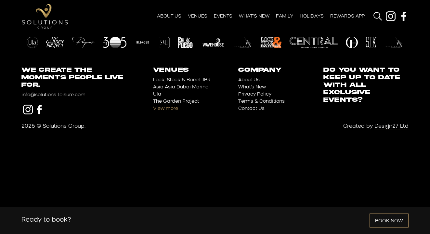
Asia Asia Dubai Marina (181, 87)
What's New (252, 87)
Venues (197, 16)
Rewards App (347, 16)
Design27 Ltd (391, 126)
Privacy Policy (254, 94)
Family (284, 16)
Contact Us (251, 108)
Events (223, 16)
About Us (169, 16)
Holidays (312, 16)
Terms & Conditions (261, 101)
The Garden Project (176, 101)
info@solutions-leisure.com (53, 95)
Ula (157, 94)
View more (165, 108)
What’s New (254, 16)
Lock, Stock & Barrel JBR (182, 80)
